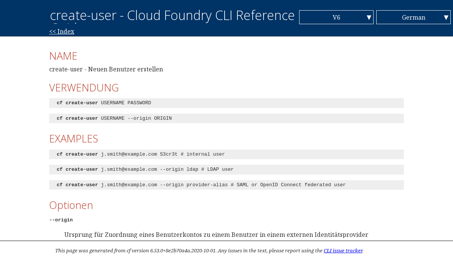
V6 (336, 17)
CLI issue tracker (343, 250)
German (413, 17)
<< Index (61, 31)
